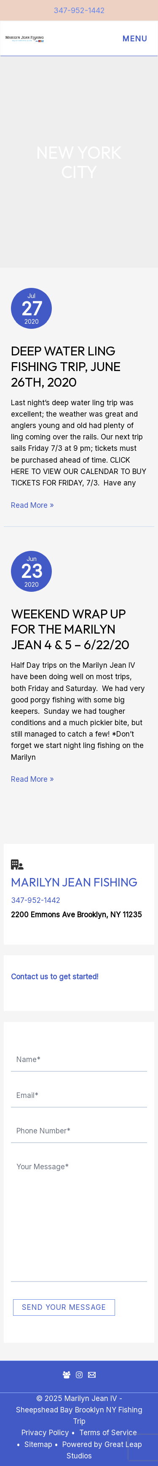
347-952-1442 (79, 10)
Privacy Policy (45, 1432)
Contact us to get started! (54, 977)
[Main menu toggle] (132, 38)
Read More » (32, 504)
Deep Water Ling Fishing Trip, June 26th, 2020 (66, 366)
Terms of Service (108, 1432)
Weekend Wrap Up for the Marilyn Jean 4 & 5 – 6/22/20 (70, 629)
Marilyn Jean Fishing (74, 882)
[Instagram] (79, 1375)
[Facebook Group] (66, 1375)
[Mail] (92, 1375)
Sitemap (39, 1444)
